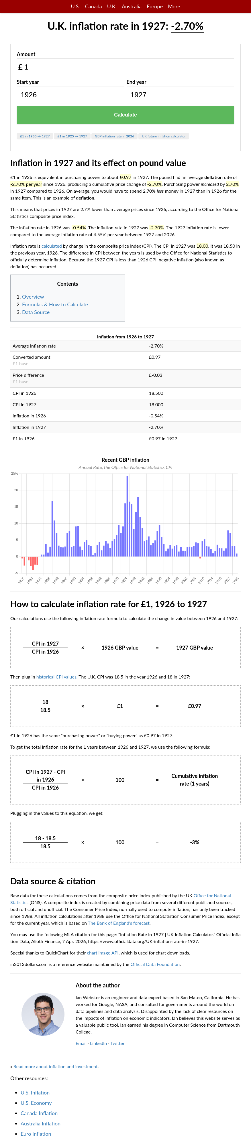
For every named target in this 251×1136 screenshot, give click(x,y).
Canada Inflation (39, 1113)
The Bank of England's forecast (119, 923)
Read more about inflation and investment (55, 1066)
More (174, 6)
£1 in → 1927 (35, 136)
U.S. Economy (36, 1103)
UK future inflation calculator (164, 136)
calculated (52, 246)
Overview (33, 296)
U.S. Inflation (35, 1092)
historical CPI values (56, 676)
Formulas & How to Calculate (55, 304)
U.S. (75, 6)
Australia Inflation (40, 1123)
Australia (132, 6)
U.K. (112, 6)
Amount (26, 54)
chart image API (102, 952)
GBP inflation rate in (114, 136)
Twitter (117, 1043)
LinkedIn (98, 1043)
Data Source (36, 312)
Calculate (125, 115)
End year (136, 82)
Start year (28, 82)
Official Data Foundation (155, 964)
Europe (155, 6)
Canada (93, 6)
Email (81, 1043)
